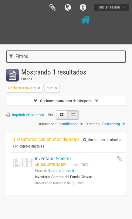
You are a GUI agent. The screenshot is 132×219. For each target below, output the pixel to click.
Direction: (93, 124)
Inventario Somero (53, 159)
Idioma (67, 7)
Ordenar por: (47, 124)
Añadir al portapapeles (120, 159)
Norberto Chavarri (61, 171)
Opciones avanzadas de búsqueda (66, 101)
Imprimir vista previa (25, 115)
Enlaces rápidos (82, 7)
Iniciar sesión (109, 7)
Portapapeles (52, 7)
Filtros (18, 56)
